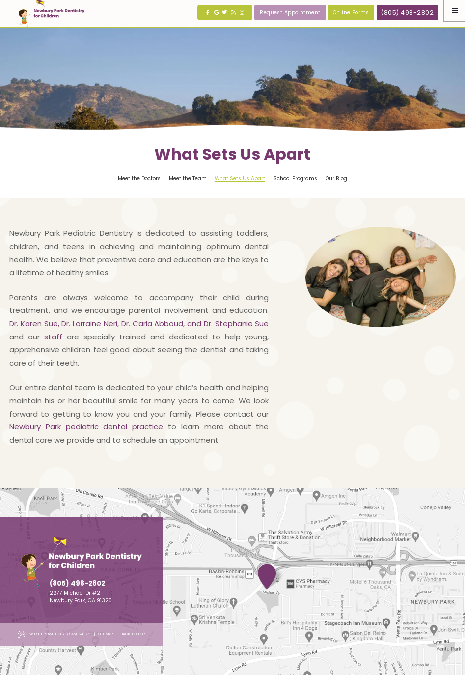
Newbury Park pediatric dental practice (86, 427)
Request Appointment (290, 12)
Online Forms (351, 12)
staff (53, 337)
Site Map (105, 634)
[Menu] (454, 10)
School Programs (295, 178)
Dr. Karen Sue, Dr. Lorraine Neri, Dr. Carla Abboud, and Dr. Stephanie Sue (139, 323)
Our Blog (336, 178)
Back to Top (133, 634)
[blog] (233, 13)
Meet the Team (188, 178)
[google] (216, 13)
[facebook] (208, 13)
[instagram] (242, 13)
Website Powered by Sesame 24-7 (54, 634)
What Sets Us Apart (240, 178)
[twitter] (224, 13)
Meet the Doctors (139, 178)
